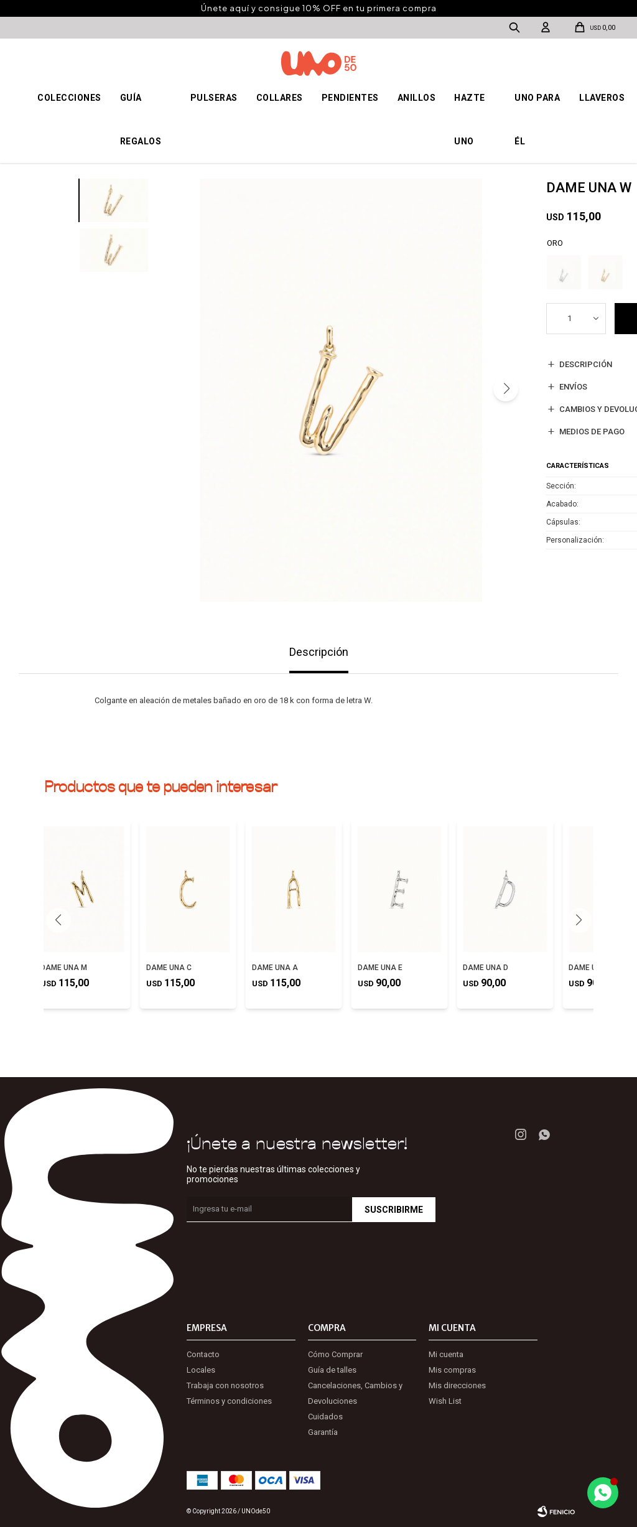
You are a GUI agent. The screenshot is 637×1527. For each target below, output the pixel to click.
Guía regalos (141, 119)
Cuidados (325, 1416)
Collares (279, 98)
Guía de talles (332, 1370)
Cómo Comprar (335, 1354)
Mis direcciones (457, 1385)
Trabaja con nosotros (225, 1385)
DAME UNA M (63, 967)
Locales (201, 1370)
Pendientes (350, 98)
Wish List (445, 1401)
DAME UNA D (485, 967)
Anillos (417, 98)
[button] (505, 388)
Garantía (323, 1432)
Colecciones (69, 98)
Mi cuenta (446, 1354)
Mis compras (452, 1370)
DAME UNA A (275, 967)
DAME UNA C (169, 967)
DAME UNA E (380, 967)
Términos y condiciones (229, 1401)
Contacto (203, 1354)
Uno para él (537, 119)
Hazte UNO (469, 119)
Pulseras (214, 98)
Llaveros (602, 98)
